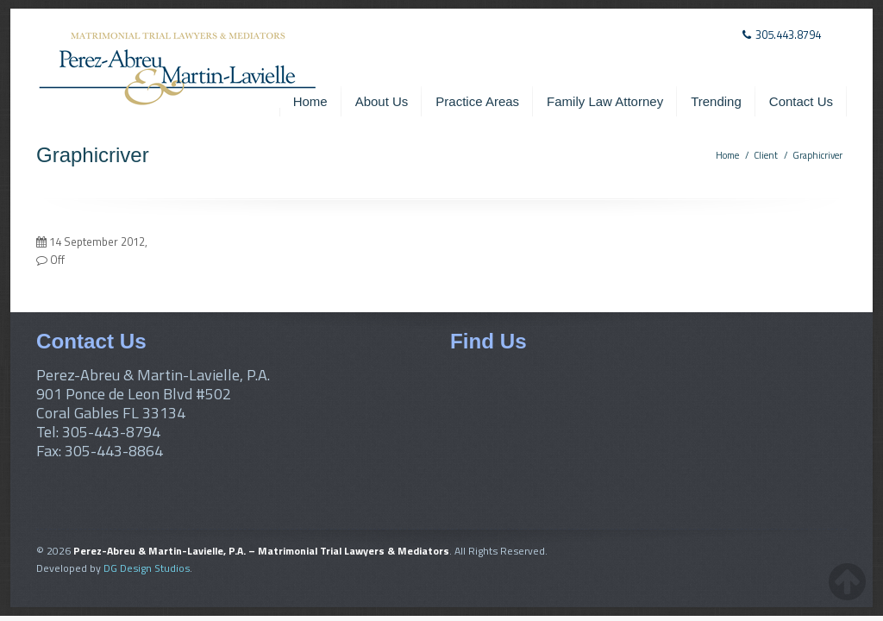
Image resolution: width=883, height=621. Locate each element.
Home (310, 101)
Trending (716, 101)
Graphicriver (817, 155)
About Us (382, 101)
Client (766, 155)
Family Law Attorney (605, 101)
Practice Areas (477, 101)
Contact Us (801, 101)
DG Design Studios (146, 568)
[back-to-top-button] (847, 581)
